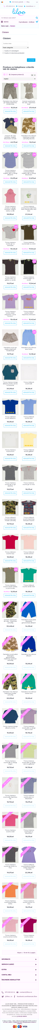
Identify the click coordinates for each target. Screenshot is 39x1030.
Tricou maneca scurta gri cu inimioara (10, 244)
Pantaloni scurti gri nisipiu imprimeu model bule (10, 349)
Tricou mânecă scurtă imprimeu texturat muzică (28, 519)
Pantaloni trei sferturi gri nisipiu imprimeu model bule (10, 102)
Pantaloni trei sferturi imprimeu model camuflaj (10, 693)
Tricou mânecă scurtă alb (29, 382)
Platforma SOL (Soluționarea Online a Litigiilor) (24, 1022)
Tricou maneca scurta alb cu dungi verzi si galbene (28, 762)
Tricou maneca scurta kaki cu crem (29, 243)
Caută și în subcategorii (11, 51)
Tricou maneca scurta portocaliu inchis (10, 902)
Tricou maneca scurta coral (10, 830)
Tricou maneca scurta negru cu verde (28, 278)
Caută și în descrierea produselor (13, 53)
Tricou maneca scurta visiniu (29, 936)
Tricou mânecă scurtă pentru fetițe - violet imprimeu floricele (28, 867)
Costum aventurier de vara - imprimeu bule (28, 102)
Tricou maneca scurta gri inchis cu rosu (10, 866)
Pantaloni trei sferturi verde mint (28, 692)
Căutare (12, 26)
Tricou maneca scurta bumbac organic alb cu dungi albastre (10, 172)
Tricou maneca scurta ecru (10, 450)
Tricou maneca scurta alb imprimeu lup (10, 797)
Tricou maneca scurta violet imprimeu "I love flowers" (10, 314)
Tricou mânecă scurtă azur (29, 417)
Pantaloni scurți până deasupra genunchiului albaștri (28, 621)
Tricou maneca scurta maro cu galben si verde (10, 278)
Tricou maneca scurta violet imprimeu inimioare (28, 313)
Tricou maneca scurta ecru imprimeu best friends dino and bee (28, 208)
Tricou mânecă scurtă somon (29, 552)
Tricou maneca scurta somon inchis (10, 936)
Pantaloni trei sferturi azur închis (28, 348)
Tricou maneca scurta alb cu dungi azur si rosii (28, 727)
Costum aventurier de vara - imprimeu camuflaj (10, 621)
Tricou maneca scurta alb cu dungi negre (10, 762)
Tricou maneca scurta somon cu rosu (29, 902)
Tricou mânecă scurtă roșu (10, 552)
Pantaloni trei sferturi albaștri (28, 655)
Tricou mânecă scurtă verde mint (29, 585)
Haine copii (4, 26)
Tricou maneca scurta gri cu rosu (29, 483)
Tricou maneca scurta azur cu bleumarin (29, 797)
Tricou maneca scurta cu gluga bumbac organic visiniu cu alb (10, 208)
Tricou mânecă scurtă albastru (10, 417)
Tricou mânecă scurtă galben (29, 450)
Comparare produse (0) (17, 74)
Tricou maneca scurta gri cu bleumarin (29, 831)
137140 (5, 1022)
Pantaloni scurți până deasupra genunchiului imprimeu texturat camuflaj (10, 657)
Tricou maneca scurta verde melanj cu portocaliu (10, 586)
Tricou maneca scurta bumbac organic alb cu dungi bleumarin (29, 172)
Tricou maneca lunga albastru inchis (10, 727)
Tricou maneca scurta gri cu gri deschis (10, 484)
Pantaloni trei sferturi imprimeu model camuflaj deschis (28, 137)
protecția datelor (22, 1016)
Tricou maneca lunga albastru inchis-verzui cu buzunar (10, 383)
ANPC (10, 1022)
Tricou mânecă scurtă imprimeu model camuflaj (10, 519)
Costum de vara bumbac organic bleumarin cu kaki (10, 137)
